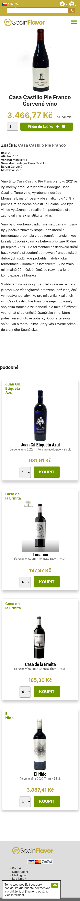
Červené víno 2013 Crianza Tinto (35, 559)
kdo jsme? (19, 878)
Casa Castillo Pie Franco (42, 145)
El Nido (9, 715)
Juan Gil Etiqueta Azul (12, 388)
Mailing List (19, 875)
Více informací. (14, 895)
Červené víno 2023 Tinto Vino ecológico (36, 449)
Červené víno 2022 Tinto (36, 779)
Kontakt (17, 868)
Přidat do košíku (46, 126)
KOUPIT (47, 472)
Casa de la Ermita (13, 496)
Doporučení (20, 871)
